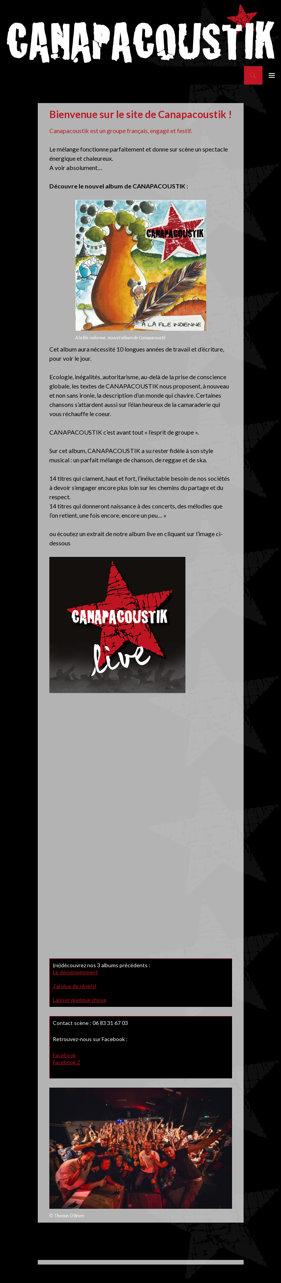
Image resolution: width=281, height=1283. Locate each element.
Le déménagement (75, 972)
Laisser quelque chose (79, 999)
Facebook (64, 1055)
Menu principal (271, 75)
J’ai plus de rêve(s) (74, 986)
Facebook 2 (66, 1062)
